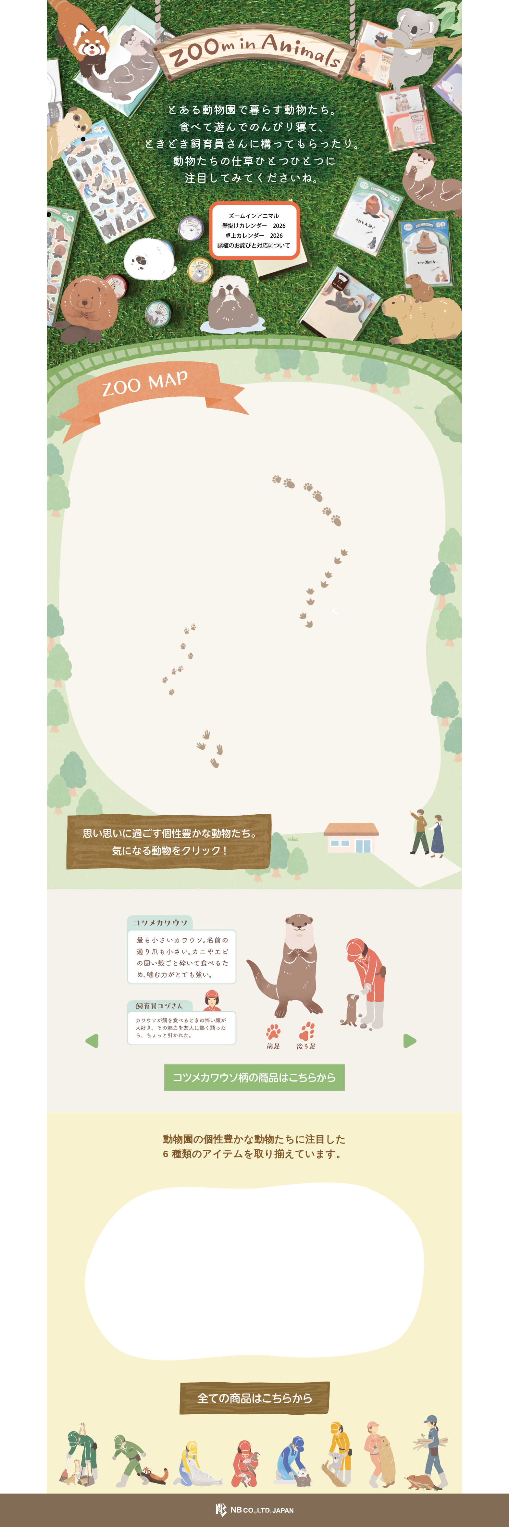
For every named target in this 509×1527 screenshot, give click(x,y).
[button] (414, 990)
